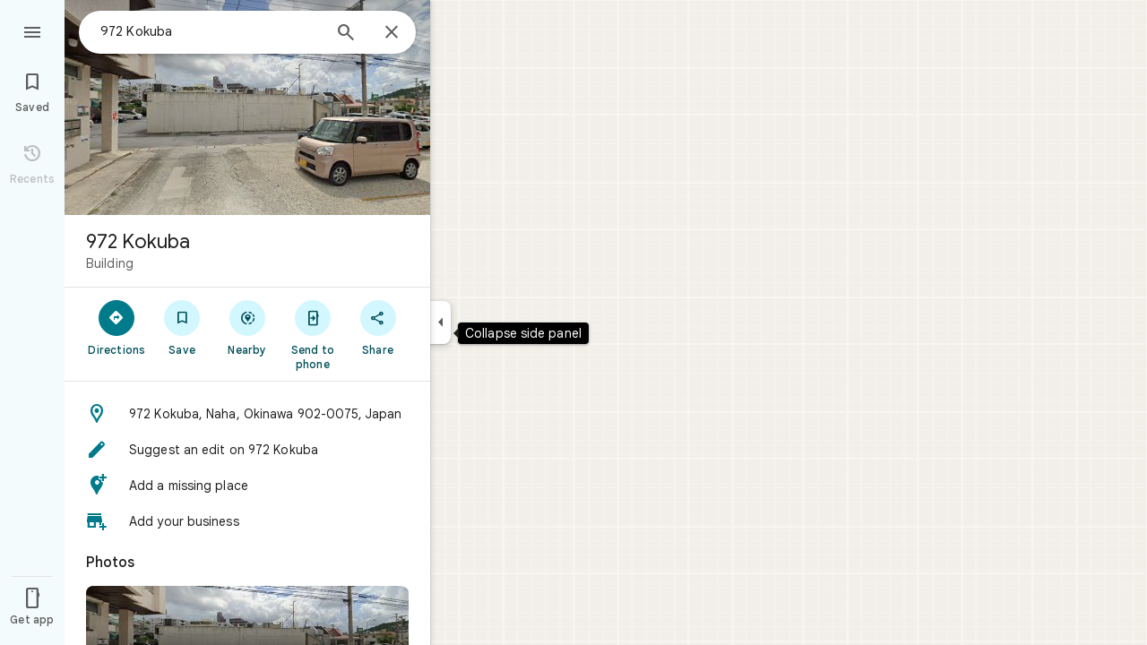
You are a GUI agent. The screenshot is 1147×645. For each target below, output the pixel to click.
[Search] (345, 34)
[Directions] (117, 327)
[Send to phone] (312, 334)
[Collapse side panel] (440, 322)
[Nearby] (247, 327)
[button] (247, 414)
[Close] (391, 33)
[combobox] (210, 31)
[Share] (377, 327)
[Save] (182, 327)
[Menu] (32, 30)
